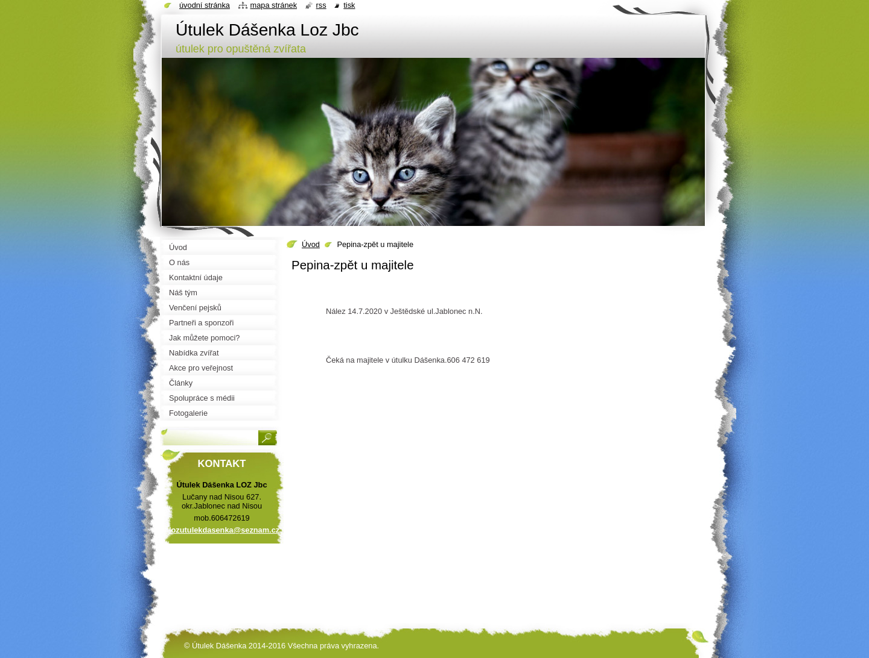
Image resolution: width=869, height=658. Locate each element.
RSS (321, 5)
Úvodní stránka (204, 5)
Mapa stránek (274, 5)
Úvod (311, 244)
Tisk (349, 5)
